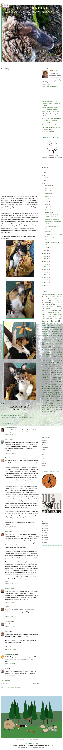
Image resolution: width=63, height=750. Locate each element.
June (46, 201)
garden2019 (56, 327)
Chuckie (13, 417)
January (47, 247)
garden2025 (44, 333)
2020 (45, 183)
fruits (60, 325)
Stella (43, 392)
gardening (45, 335)
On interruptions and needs (52, 219)
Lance (60, 354)
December (48, 185)
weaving (50, 403)
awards (59, 294)
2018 (45, 253)
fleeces (44, 321)
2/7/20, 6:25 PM (10, 664)
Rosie (60, 377)
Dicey (55, 306)
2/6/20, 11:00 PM (10, 649)
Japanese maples (57, 347)
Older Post (36, 683)
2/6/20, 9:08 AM (10, 616)
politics (60, 370)
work (43, 409)
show (60, 384)
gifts (61, 335)
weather (58, 400)
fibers (47, 318)
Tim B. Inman (9, 458)
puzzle (60, 372)
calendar (60, 298)
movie (60, 362)
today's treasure (45, 394)
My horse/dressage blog (48, 131)
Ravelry (45, 374)
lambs (48, 354)
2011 (45, 272)
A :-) (6, 668)
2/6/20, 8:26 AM (10, 583)
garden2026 (56, 333)
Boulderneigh (31, 8)
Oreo (45, 368)
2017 (45, 256)
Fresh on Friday (54, 323)
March (47, 209)
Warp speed (48, 231)
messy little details (51, 358)
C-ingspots (8, 621)
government (44, 339)
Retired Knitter (9, 427)
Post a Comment (5, 680)
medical (59, 356)
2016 (45, 258)
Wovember (44, 411)
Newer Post (4, 683)
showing (47, 386)
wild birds (50, 405)
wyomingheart (9, 588)
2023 (45, 175)
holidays (59, 341)
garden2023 (44, 331)
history (50, 341)
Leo (47, 356)
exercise (50, 312)
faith (58, 312)
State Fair (56, 390)
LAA (48, 352)
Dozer (48, 308)
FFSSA (54, 316)
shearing (49, 381)
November (48, 188)
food (43, 323)
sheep (59, 381)
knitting (58, 349)
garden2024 (55, 331)
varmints (51, 398)
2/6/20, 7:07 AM (10, 527)
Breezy (43, 298)
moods (52, 362)
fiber (60, 316)
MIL (50, 360)
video (31, 417)
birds (50, 296)
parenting (52, 368)
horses (60, 343)
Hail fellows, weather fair (52, 226)
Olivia (47, 366)
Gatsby (54, 335)
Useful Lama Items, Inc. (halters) (50, 125)
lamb (54, 352)
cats (61, 301)
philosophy (52, 370)
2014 (45, 264)
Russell (46, 379)
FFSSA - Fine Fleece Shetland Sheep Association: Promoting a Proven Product (51, 114)
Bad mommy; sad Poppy (51, 229)
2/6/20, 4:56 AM (10, 434)
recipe (52, 374)
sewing (43, 381)
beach (43, 296)
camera (46, 301)
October (47, 191)
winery (47, 407)
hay (43, 341)
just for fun (48, 349)
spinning (55, 388)
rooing (54, 377)
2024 (45, 172)
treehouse (57, 396)
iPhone (57, 345)
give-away (48, 337)
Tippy (58, 392)
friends (44, 325)
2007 (45, 282)
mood (47, 362)
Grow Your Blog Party (55, 339)
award (53, 294)
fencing (48, 316)
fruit (52, 325)
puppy (54, 372)
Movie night (48, 239)
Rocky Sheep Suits (47, 122)
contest (43, 306)
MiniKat (7, 607)
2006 (45, 285)
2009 (45, 277)
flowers (53, 321)
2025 (45, 170)
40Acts (43, 294)
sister (56, 386)
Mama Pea (8, 439)
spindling (25, 417)
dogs (60, 307)
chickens (48, 303)
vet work (59, 398)
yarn (50, 411)
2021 (45, 180)
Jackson (44, 347)
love (53, 356)
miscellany (58, 360)
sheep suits (51, 384)
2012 (45, 269)
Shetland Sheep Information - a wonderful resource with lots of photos (51, 103)
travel (48, 396)
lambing (59, 352)
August (47, 196)
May (46, 204)
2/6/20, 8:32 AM (10, 602)
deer (49, 306)
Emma (43, 312)
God (56, 337)
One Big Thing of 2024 (56, 366)
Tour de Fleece (57, 394)
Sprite (49, 390)
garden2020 (45, 329)
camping (54, 301)
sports (43, 390)
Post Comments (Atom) (14, 687)
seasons (55, 379)
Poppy (19, 417)
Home (20, 683)
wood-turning (55, 407)
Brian (8, 417)
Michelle (7, 531)
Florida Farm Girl (10, 654)
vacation (44, 398)
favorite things (57, 315)
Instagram (48, 345)
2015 (45, 261)
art (48, 294)
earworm (54, 311)
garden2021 (55, 329)
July (46, 199)
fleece (55, 318)
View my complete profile (50, 86)
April (46, 207)
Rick (44, 377)
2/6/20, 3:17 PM (10, 626)
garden (46, 327)
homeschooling (50, 343)
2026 (45, 167)
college (57, 304)
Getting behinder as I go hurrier (53, 234)
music (45, 364)
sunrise (50, 392)
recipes (58, 374)
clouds (48, 304)
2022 (45, 178)
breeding (56, 296)
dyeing (55, 308)
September (48, 193)
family (44, 315)
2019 (45, 251)
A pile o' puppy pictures (51, 237)
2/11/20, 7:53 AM (10, 676)
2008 (45, 280)
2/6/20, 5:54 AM (10, 453)
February (47, 212)
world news (55, 409)
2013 (45, 266)
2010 (45, 274)
